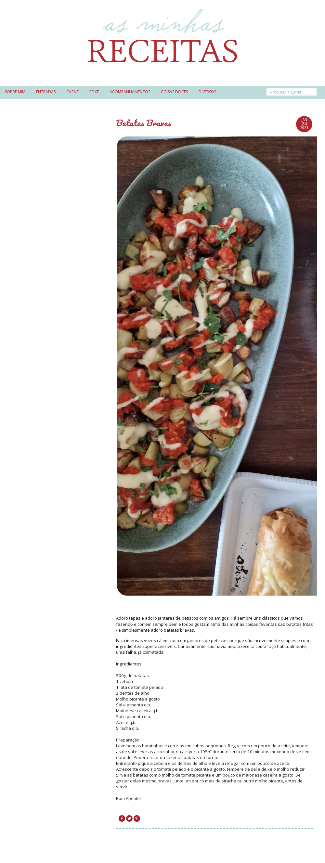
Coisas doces (174, 92)
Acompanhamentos (130, 92)
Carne (72, 92)
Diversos (207, 92)
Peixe (94, 92)
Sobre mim (15, 92)
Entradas (46, 92)
